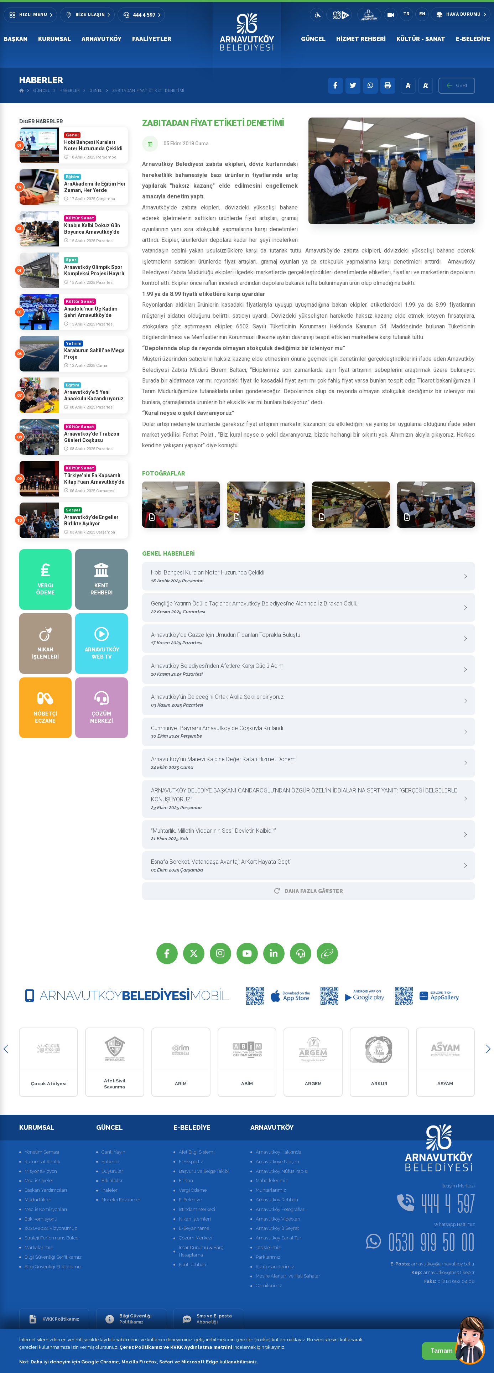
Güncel (313, 39)
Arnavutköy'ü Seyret (277, 1228)
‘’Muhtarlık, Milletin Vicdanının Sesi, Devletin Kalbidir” (306, 835)
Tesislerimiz (268, 1247)
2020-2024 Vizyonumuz (51, 1228)
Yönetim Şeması (42, 1152)
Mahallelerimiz (272, 1180)
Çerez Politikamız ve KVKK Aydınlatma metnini (175, 1347)
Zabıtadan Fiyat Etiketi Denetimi (148, 90)
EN (422, 13)
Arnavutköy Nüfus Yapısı (282, 1171)
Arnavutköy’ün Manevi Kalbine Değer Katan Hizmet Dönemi (306, 763)
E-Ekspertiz (191, 1161)
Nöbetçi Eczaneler (121, 1199)
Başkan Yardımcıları (46, 1190)
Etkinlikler (112, 1180)
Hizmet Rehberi (361, 39)
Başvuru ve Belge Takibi (204, 1171)
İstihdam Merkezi (197, 1209)
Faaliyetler (151, 39)
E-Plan (186, 1180)
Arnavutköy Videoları (278, 1219)
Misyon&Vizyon (41, 1171)
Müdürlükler (38, 1199)
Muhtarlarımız (271, 1190)
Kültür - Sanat (420, 39)
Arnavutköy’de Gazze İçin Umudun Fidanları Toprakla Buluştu (306, 639)
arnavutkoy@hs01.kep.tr (443, 1272)
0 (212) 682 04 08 (449, 1281)
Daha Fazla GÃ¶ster (308, 891)
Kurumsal (54, 39)
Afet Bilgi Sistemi (196, 1152)
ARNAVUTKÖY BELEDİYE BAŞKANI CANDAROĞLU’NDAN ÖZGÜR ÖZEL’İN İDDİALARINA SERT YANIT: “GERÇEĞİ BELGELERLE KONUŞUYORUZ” (306, 799)
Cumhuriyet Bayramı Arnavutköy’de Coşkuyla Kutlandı (306, 732)
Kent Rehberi (192, 1264)
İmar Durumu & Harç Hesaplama (201, 1251)
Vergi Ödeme (193, 1190)
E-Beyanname (194, 1228)
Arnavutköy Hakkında (278, 1152)
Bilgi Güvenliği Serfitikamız (53, 1257)
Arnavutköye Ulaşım (277, 1161)
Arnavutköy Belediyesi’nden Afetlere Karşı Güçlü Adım (306, 670)
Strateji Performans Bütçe (51, 1238)
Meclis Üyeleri (39, 1180)
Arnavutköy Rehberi (277, 1199)
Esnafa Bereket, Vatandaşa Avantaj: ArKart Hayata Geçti (306, 866)
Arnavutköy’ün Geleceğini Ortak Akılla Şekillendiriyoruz (306, 701)
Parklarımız (268, 1257)
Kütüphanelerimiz (275, 1266)
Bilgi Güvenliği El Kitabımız (53, 1266)
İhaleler (110, 1190)
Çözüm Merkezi (195, 1238)
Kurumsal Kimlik (42, 1161)
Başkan (15, 39)
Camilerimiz (269, 1285)
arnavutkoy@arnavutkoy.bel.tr (432, 1264)
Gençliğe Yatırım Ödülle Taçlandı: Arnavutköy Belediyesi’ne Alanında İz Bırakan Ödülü (306, 607)
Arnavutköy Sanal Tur (278, 1238)
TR (406, 13)
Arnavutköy (101, 39)
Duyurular (112, 1171)
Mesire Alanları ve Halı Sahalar (288, 1276)
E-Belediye (473, 39)
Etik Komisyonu (41, 1219)
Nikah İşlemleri (195, 1219)
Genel (96, 90)
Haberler (69, 90)
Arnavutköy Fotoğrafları (281, 1209)
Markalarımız (39, 1247)
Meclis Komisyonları (46, 1209)
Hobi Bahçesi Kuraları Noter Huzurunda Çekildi (306, 576)
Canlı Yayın (113, 1152)
